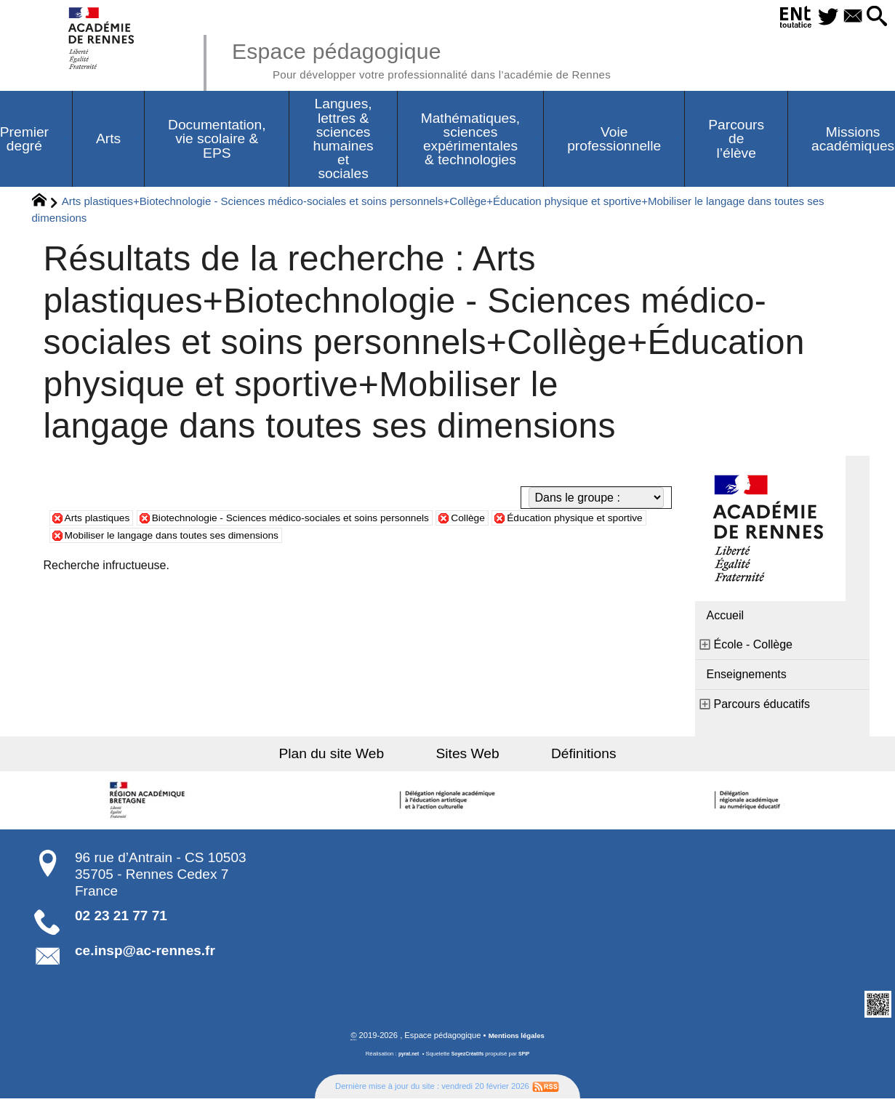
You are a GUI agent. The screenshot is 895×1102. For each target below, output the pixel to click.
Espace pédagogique (453, 58)
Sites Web (467, 756)
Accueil (726, 618)
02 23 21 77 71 (121, 918)
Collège (528, 520)
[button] (874, 17)
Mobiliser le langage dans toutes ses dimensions (299, 537)
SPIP (528, 1057)
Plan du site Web (351, 756)
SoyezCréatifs (468, 1057)
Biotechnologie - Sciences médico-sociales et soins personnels (325, 520)
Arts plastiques (103, 520)
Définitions (563, 756)
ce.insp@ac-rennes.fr (145, 953)
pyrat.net (405, 1057)
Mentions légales (516, 1038)
